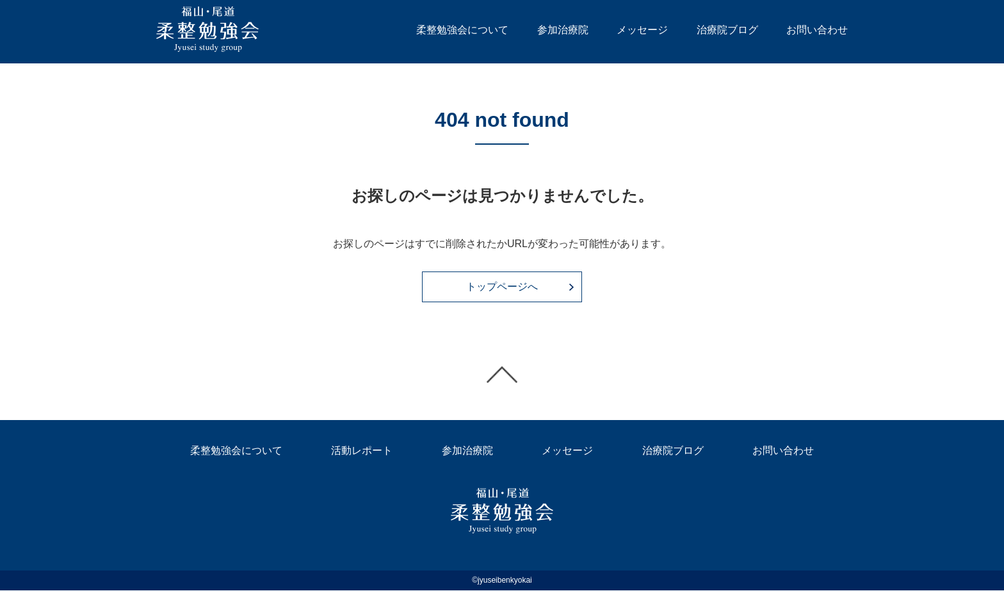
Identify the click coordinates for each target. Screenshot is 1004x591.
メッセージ (642, 29)
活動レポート (362, 451)
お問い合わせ (817, 29)
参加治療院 (562, 29)
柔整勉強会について (462, 29)
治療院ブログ (727, 29)
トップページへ (502, 287)
